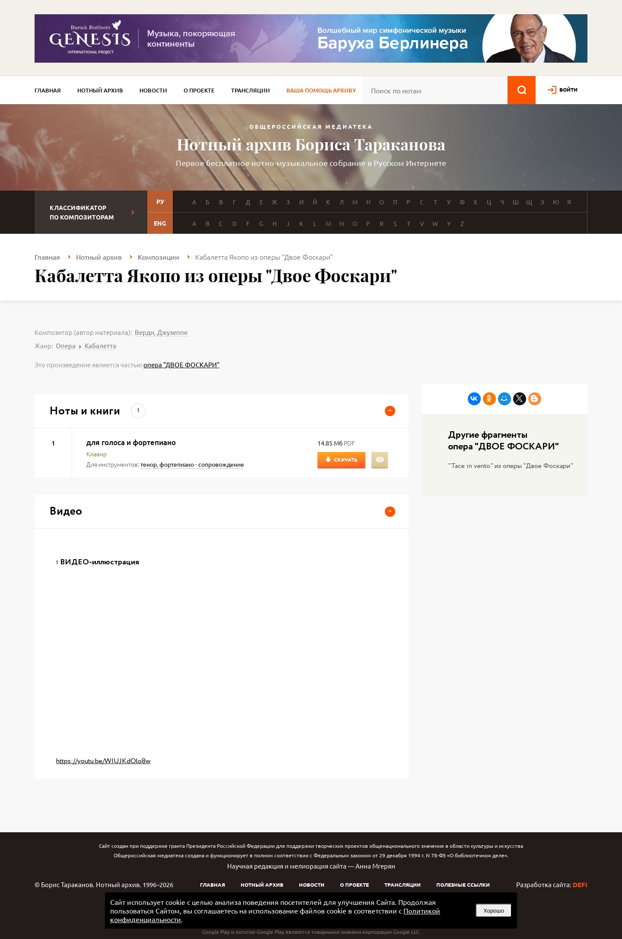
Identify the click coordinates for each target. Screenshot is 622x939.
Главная (48, 90)
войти (568, 89)
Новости (153, 90)
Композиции (158, 256)
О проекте (199, 90)
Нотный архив (100, 90)
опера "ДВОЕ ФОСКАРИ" (181, 364)
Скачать (346, 459)
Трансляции (250, 90)
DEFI (580, 884)
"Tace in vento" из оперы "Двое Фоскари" (510, 466)
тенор (148, 464)
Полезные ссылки (463, 884)
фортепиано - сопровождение (201, 464)
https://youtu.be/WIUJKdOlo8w (103, 761)
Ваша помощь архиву (321, 90)
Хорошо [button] (493, 910)
